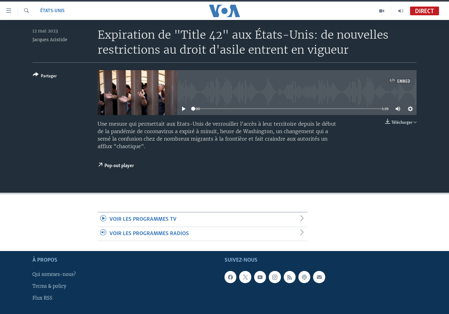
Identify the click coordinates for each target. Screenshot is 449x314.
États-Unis (52, 10)
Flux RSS (42, 298)
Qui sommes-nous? (54, 274)
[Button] (45, 76)
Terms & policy (49, 286)
